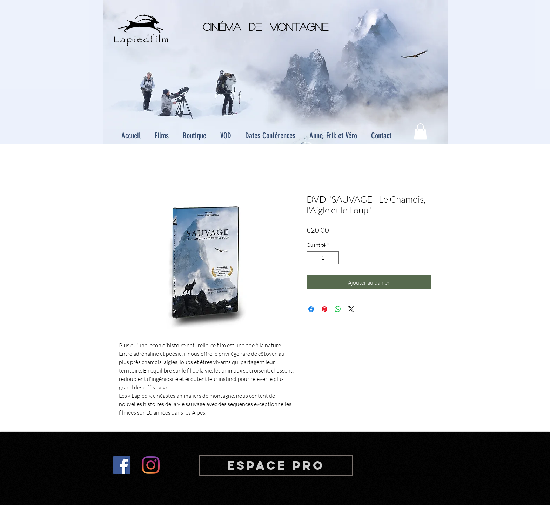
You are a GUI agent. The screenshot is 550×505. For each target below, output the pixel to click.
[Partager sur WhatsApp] (338, 309)
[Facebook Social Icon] (121, 465)
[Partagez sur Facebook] (311, 309)
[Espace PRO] (276, 465)
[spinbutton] (322, 258)
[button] (420, 131)
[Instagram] (151, 465)
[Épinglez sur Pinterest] (324, 309)
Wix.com (431, 473)
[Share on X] (351, 309)
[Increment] (333, 258)
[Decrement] (312, 258)
